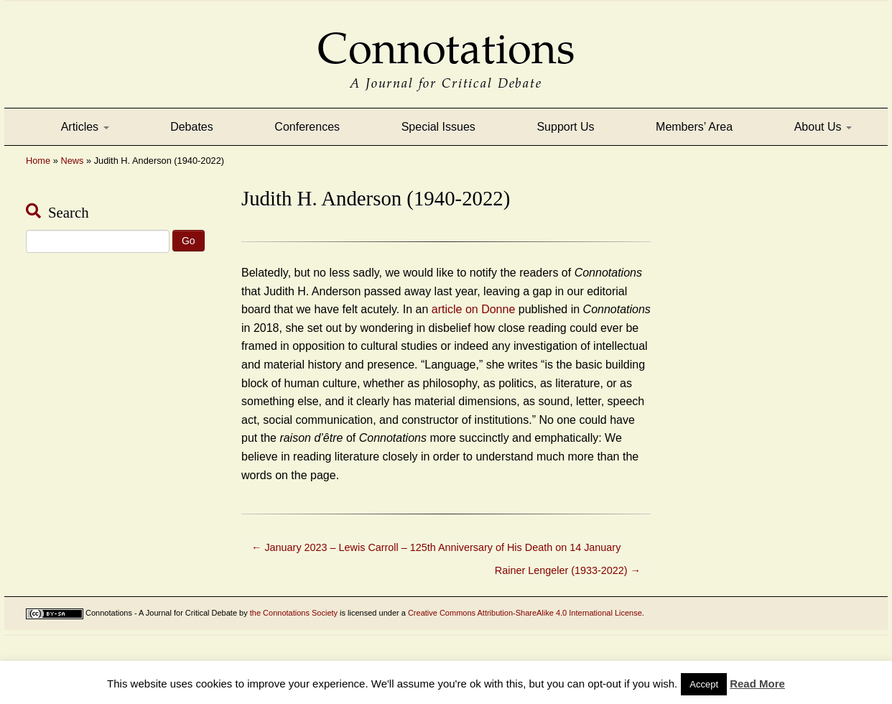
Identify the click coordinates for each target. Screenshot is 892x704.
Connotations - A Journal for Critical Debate (161, 612)
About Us (823, 127)
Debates (191, 127)
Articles (85, 127)
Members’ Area (694, 127)
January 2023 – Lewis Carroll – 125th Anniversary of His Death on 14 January (436, 547)
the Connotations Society (294, 612)
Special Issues (438, 127)
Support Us (565, 127)
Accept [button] (703, 684)
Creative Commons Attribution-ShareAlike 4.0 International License (525, 612)
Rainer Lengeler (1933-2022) (568, 570)
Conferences (307, 127)
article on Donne (474, 309)
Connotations (446, 38)
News (71, 160)
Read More (757, 683)
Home (38, 160)
